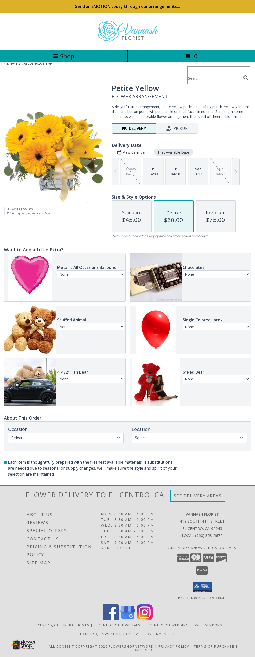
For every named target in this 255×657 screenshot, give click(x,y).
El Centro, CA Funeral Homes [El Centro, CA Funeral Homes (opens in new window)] (61, 625)
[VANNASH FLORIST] (128, 42)
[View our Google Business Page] (128, 618)
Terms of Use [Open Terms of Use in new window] (143, 649)
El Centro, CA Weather (100, 633)
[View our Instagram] (145, 618)
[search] (246, 78)
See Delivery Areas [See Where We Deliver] (198, 496)
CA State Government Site (151, 633)
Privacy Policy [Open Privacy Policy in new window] (173, 646)
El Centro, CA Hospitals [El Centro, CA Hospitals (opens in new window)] (117, 625)
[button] (202, 587)
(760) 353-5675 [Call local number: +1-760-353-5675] (209, 535)
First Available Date (173, 152)
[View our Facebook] (111, 618)
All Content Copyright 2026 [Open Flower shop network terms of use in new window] (78, 646)
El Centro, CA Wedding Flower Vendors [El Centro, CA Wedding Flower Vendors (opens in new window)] (183, 625)
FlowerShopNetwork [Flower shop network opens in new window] (131, 646)
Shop (63, 56)
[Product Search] (214, 78)
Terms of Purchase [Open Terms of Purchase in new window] (214, 646)
